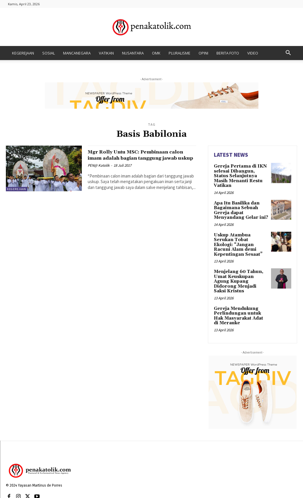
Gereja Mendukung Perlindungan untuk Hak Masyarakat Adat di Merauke (240, 295)
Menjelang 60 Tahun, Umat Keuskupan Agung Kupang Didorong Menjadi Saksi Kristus (240, 264)
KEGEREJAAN (23, 53)
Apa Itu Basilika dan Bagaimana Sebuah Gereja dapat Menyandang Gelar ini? (239, 203)
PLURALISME (179, 53)
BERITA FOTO (227, 53)
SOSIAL (48, 53)
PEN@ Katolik (98, 171)
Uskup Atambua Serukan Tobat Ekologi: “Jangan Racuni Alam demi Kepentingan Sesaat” (241, 234)
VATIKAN (106, 53)
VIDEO (252, 53)
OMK (156, 53)
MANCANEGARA (77, 53)
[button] (288, 53)
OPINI (203, 53)
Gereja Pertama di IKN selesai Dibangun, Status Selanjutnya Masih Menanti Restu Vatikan (241, 172)
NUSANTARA (133, 53)
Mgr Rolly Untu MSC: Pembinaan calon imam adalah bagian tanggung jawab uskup (141, 158)
